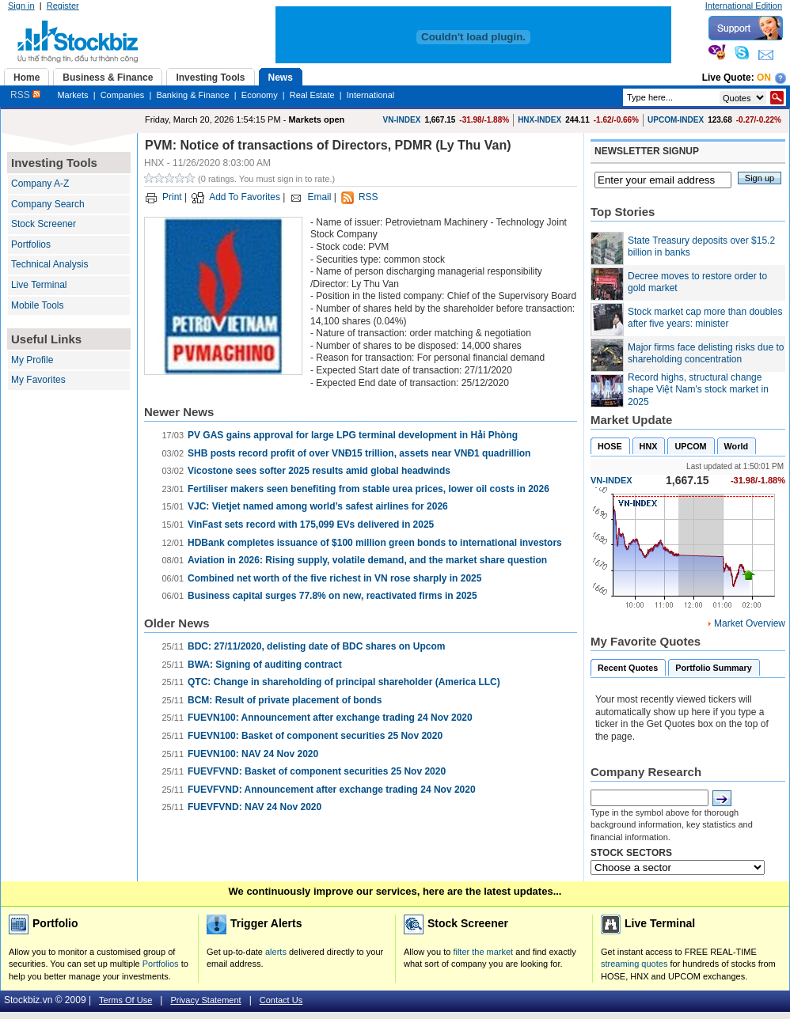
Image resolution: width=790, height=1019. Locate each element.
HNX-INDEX (539, 120)
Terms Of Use (125, 1000)
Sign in (21, 5)
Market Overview (749, 623)
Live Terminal (38, 284)
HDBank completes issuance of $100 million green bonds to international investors (375, 542)
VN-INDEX (402, 120)
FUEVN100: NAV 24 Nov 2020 (253, 754)
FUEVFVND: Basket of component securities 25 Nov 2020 (317, 771)
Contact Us (281, 1000)
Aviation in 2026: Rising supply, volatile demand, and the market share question (367, 560)
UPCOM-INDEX (676, 120)
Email (319, 197)
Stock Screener (43, 223)
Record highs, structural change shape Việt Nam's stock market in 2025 (698, 389)
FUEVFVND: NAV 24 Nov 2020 (254, 807)
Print (172, 197)
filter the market (483, 951)
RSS (25, 94)
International (371, 95)
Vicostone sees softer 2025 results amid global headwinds (319, 470)
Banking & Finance (192, 95)
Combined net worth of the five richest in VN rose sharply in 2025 (334, 578)
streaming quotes (634, 963)
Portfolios (31, 244)
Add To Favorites (244, 197)
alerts (276, 951)
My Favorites (38, 379)
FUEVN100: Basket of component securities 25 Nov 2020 (315, 735)
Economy (259, 95)
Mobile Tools (37, 305)
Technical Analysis (49, 264)
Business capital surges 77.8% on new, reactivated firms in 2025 (332, 595)
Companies (123, 95)
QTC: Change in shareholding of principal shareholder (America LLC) (344, 682)
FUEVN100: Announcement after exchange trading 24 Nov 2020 (330, 717)
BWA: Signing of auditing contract (265, 664)
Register (63, 5)
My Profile (32, 360)
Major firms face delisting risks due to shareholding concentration (706, 354)
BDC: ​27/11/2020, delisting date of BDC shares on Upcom (316, 646)
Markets (72, 95)
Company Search (48, 204)
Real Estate (312, 95)
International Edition (743, 5)
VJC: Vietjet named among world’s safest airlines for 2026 (318, 506)
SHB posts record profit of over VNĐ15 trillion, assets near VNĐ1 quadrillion (359, 453)
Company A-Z (40, 183)
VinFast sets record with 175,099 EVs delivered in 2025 (311, 524)
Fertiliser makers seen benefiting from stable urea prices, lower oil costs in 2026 (368, 488)
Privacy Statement (205, 1000)
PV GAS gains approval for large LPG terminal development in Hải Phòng (353, 435)
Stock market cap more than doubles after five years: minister (705, 318)
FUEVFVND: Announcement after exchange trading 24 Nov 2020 (332, 789)
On (764, 77)
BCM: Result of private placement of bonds (285, 700)
